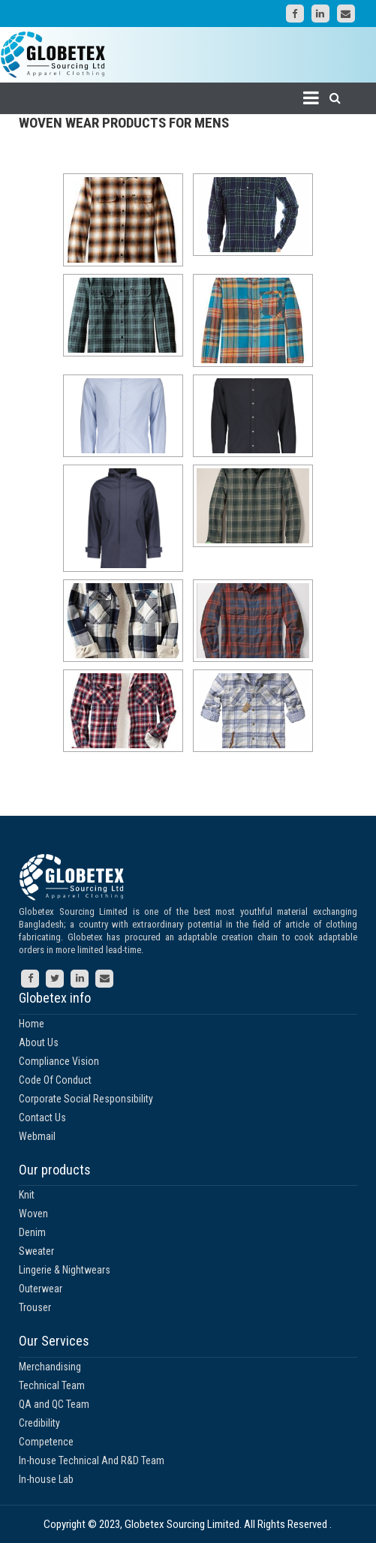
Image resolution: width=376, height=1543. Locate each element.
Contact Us (42, 1117)
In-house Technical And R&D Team (91, 1460)
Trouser (35, 1307)
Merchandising (50, 1367)
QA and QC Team (54, 1404)
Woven (33, 1214)
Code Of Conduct (55, 1080)
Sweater (36, 1251)
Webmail (37, 1136)
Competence (46, 1442)
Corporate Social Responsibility (86, 1099)
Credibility (39, 1423)
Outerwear (40, 1289)
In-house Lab (46, 1479)
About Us (39, 1042)
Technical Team (52, 1385)
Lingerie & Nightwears (64, 1270)
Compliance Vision (59, 1061)
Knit (27, 1195)
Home (31, 1024)
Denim (32, 1232)
